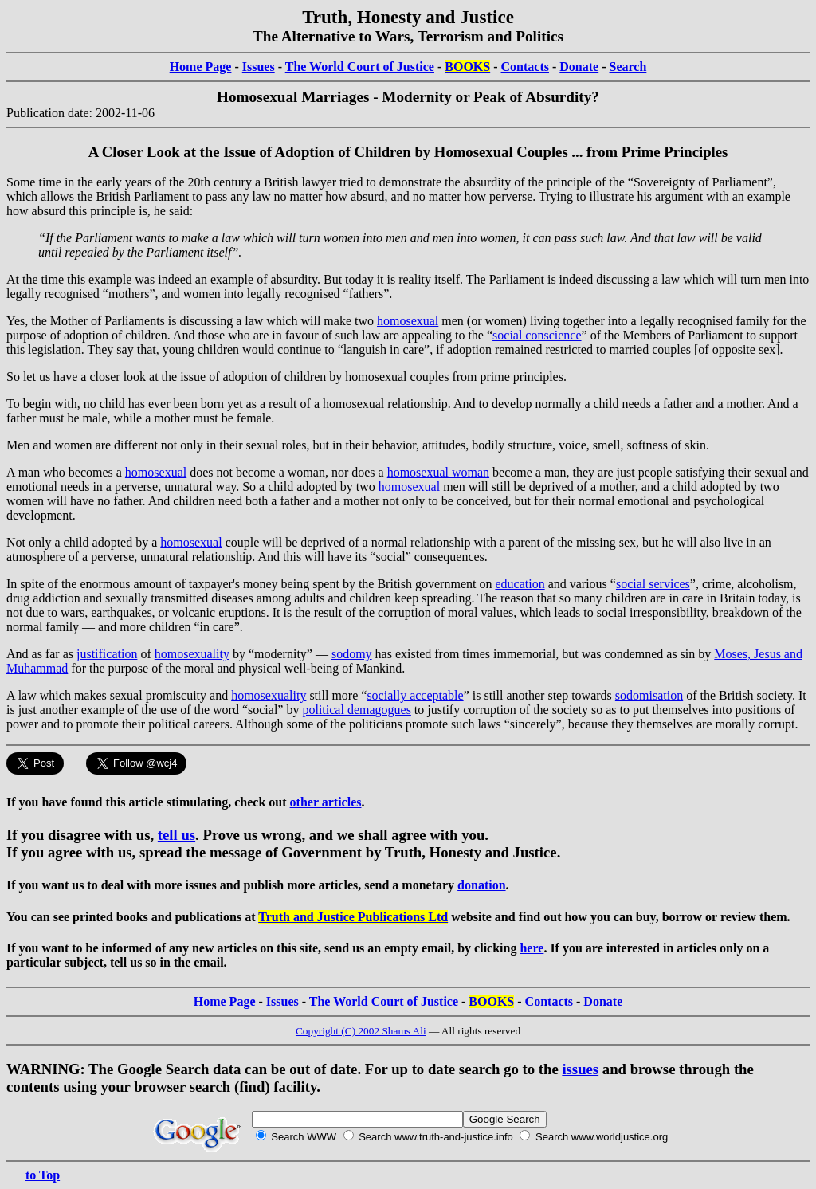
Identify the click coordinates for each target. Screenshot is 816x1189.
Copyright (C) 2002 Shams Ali (361, 1031)
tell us (176, 834)
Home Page (201, 66)
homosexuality (192, 654)
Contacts (525, 66)
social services (653, 584)
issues (580, 1069)
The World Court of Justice (359, 66)
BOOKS (467, 66)
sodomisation (649, 695)
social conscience (537, 335)
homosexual (407, 321)
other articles (326, 802)
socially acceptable (415, 695)
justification (106, 654)
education (519, 584)
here (531, 948)
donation (481, 885)
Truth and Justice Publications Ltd (353, 917)
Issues (258, 66)
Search (628, 66)
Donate (578, 66)
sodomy (352, 654)
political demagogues (356, 709)
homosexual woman (438, 472)
